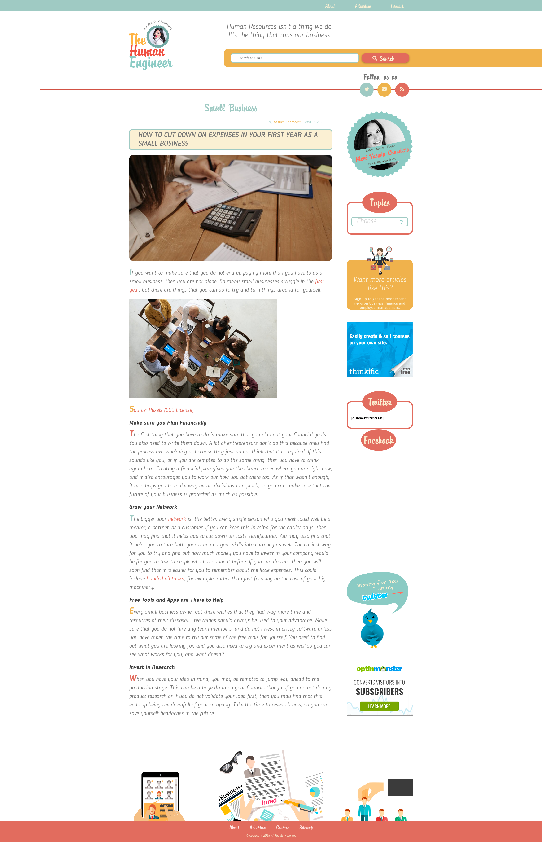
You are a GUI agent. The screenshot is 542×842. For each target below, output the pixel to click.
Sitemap (306, 827)
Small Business (230, 107)
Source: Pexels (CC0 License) (161, 410)
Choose (379, 222)
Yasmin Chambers (287, 122)
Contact (397, 6)
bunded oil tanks (164, 579)
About (330, 6)
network (176, 519)
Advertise (363, 6)
